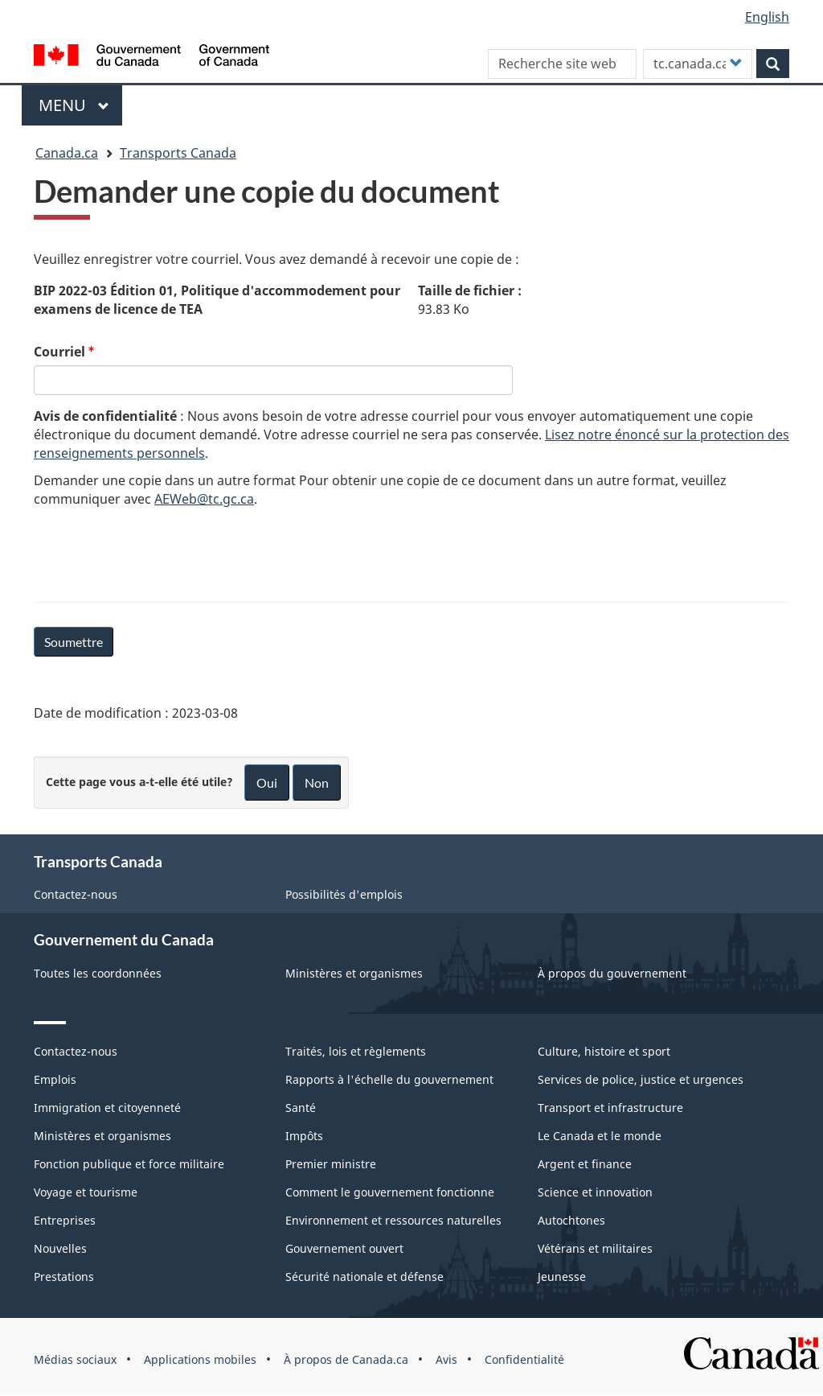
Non (317, 782)
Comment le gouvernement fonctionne (389, 1192)
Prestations (64, 1276)
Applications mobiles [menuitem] (200, 1359)
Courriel (59, 351)
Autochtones (571, 1220)
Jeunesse (562, 1276)
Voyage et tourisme (85, 1192)
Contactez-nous (75, 894)
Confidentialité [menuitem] (524, 1359)
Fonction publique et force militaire (129, 1164)
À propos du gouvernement (612, 973)
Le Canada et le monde (599, 1135)
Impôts (304, 1135)
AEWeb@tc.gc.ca (204, 499)
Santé (300, 1107)
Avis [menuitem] (446, 1359)
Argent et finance (585, 1164)
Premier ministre (330, 1164)
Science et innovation (595, 1192)
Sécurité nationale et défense (364, 1276)
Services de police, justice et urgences (640, 1079)
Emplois (55, 1079)
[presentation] (156, 552)
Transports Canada (178, 153)
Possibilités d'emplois (344, 894)
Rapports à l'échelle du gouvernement (389, 1079)
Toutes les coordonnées (98, 973)
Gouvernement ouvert (344, 1248)
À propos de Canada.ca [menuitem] (346, 1359)
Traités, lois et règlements (355, 1051)
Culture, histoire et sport (604, 1051)
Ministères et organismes (354, 973)
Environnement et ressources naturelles (393, 1220)
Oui (266, 782)
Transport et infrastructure (610, 1107)
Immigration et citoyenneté (107, 1107)
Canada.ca (66, 153)
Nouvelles (60, 1248)
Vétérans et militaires (595, 1248)
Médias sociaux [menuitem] (75, 1359)
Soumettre (73, 641)
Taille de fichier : (470, 290)
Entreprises (65, 1220)
